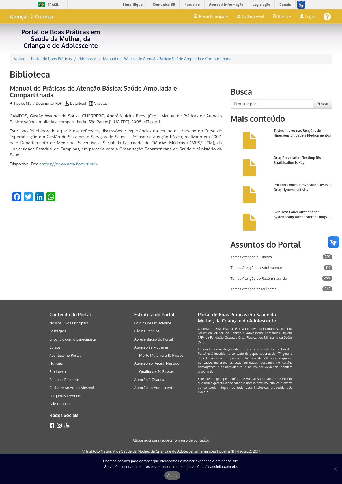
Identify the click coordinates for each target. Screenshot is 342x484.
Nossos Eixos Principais (69, 323)
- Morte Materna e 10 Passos (160, 355)
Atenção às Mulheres (151, 347)
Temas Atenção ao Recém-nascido (259, 278)
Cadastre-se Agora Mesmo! (72, 387)
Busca (282, 16)
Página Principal (147, 331)
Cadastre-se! (250, 16)
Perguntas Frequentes (67, 395)
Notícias (56, 363)
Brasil (47, 4)
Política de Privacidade (152, 323)
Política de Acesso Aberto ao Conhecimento (261, 379)
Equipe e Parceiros (65, 379)
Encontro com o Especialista (73, 339)
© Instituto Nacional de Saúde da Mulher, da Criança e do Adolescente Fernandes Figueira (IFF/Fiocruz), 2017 (171, 451)
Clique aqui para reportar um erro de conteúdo (171, 440)
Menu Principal (211, 16)
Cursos (55, 347)
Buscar (322, 103)
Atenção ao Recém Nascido (156, 363)
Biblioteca (58, 371)
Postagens (58, 331)
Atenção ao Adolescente (154, 387)
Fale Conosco (61, 403)
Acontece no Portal (65, 355)
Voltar (19, 58)
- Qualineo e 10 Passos (155, 371)
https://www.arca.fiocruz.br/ (68, 164)
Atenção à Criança (31, 16)
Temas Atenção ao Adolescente (256, 267)
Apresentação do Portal (153, 339)
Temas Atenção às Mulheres (254, 289)
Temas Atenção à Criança (251, 257)
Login (307, 16)
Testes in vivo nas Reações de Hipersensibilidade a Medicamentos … (302, 135)
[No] (335, 469)
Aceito (172, 476)
